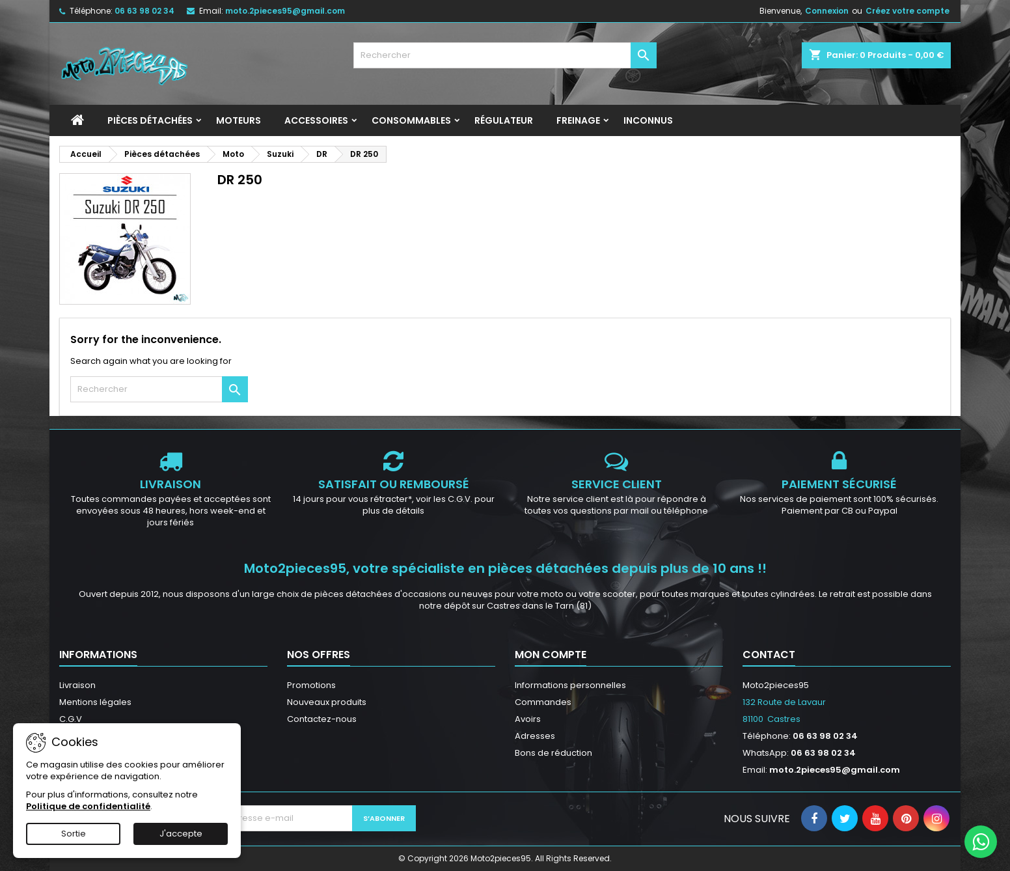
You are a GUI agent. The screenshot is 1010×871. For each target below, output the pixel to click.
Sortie (73, 833)
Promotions (311, 685)
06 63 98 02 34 (144, 10)
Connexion (827, 10)
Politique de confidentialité (88, 806)
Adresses (535, 736)
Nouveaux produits (326, 702)
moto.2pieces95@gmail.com (285, 10)
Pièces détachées (150, 120)
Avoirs (528, 719)
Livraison (77, 685)
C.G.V (70, 719)
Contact (769, 654)
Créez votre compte (907, 10)
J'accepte (180, 833)
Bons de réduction (553, 753)
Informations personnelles (570, 685)
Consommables (411, 120)
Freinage (578, 120)
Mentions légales (95, 702)
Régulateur (503, 120)
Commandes (543, 702)
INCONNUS (648, 120)
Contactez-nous (322, 719)
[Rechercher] (505, 55)
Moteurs (238, 120)
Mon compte (550, 654)
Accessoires (316, 120)
